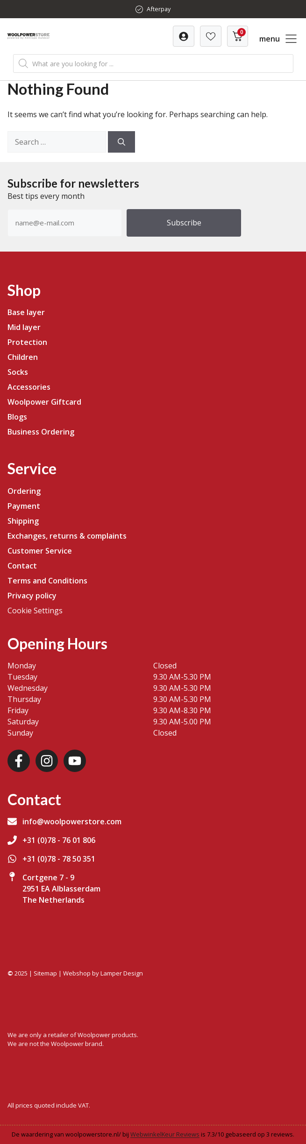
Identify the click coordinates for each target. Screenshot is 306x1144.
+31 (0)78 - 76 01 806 (58, 840)
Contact (22, 566)
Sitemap (45, 973)
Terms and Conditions (47, 581)
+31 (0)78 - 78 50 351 (58, 859)
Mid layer (24, 327)
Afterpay (159, 9)
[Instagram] (47, 761)
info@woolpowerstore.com (71, 821)
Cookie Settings (35, 610)
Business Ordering (40, 432)
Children (22, 357)
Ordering (24, 491)
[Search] (121, 142)
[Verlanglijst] (183, 36)
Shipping (23, 521)
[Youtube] (75, 761)
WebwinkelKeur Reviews (164, 1134)
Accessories (28, 387)
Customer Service (39, 551)
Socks (17, 372)
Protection (27, 342)
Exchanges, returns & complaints (67, 536)
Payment (23, 506)
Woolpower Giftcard (44, 402)
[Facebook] (18, 761)
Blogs (17, 417)
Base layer (26, 312)
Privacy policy (32, 595)
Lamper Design (121, 973)
